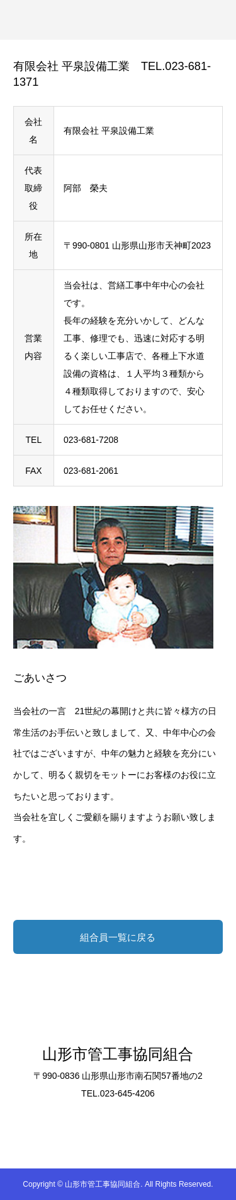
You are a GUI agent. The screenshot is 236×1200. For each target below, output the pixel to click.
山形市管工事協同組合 (117, 1053)
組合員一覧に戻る (117, 937)
